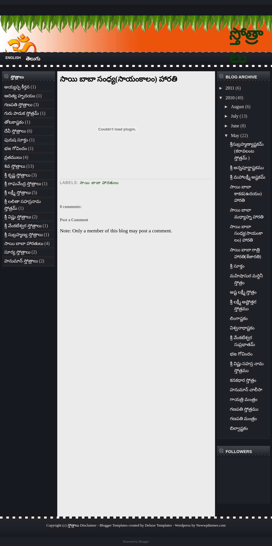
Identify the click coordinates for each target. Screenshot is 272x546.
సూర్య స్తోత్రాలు (17, 252)
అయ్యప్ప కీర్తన (16, 86)
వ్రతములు (13, 157)
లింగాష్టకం (239, 318)
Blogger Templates (114, 525)
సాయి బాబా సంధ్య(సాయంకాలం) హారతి (118, 79)
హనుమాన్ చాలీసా (246, 389)
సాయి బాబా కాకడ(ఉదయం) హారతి (246, 193)
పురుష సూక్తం (16, 139)
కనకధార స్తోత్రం (243, 380)
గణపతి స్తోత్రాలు (18, 104)
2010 (229, 97)
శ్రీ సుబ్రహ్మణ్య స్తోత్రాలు (23, 234)
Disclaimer (88, 525)
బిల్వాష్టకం (239, 428)
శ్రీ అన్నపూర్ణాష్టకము (247, 167)
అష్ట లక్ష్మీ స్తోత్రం (243, 292)
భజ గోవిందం (15, 148)
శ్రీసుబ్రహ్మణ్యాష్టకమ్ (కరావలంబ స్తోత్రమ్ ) (247, 151)
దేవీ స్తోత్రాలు (15, 130)
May (235, 135)
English (13, 58)
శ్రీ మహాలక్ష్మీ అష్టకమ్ (248, 177)
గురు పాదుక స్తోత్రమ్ (21, 113)
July (234, 116)
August (237, 106)
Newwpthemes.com (211, 525)
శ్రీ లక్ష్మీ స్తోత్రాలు (17, 192)
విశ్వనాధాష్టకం (242, 327)
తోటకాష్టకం (14, 122)
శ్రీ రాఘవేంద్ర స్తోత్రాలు (22, 183)
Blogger (144, 541)
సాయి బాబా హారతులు (23, 243)
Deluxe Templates (158, 525)
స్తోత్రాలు (73, 525)
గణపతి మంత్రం (243, 418)
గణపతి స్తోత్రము (244, 409)
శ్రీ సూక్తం (237, 266)
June (235, 125)
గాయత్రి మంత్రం (243, 399)
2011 (229, 88)
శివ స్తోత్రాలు (14, 166)
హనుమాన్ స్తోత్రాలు (21, 260)
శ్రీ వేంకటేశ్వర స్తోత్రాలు (23, 225)
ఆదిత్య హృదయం (19, 95)
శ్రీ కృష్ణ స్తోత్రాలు (17, 175)
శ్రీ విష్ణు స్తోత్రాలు (17, 216)
